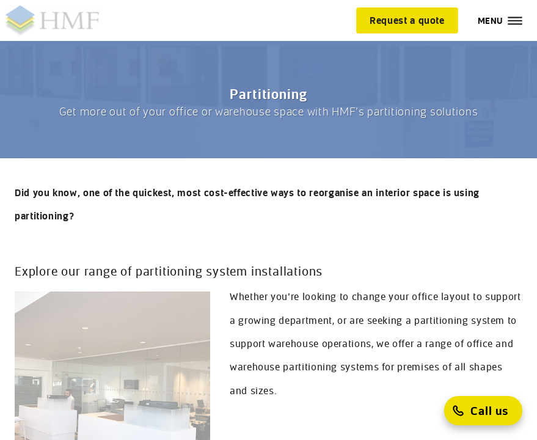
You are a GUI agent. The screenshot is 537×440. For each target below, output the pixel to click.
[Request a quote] (407, 20)
